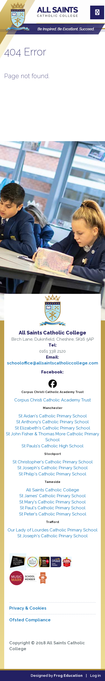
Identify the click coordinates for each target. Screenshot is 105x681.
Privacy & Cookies (27, 608)
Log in (95, 675)
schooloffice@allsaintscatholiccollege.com (52, 363)
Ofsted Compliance (30, 619)
